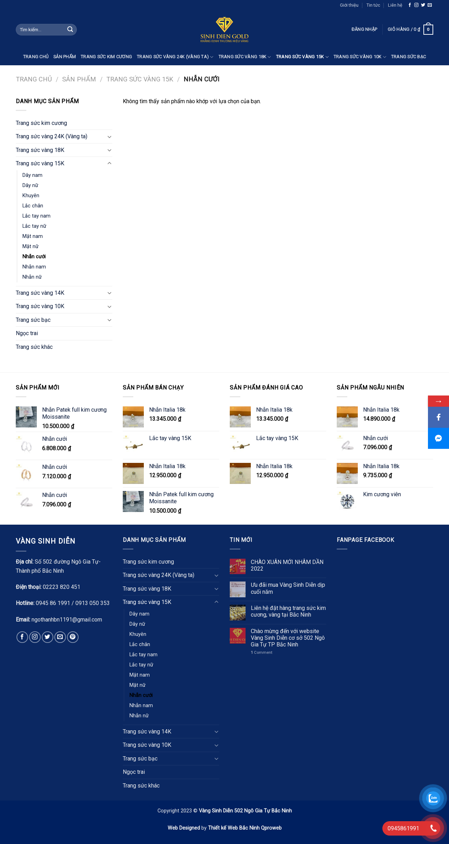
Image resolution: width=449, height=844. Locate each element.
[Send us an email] (430, 5)
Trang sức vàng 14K (40, 293)
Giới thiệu (349, 5)
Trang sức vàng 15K (302, 57)
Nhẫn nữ (32, 277)
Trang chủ (35, 56)
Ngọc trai (27, 333)
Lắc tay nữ (34, 226)
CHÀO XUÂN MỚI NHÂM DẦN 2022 (287, 565)
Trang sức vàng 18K (245, 57)
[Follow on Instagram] (416, 5)
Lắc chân (32, 206)
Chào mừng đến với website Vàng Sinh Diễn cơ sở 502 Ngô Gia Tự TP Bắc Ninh (288, 638)
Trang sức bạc (408, 56)
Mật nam (32, 236)
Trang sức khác (34, 347)
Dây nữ (30, 185)
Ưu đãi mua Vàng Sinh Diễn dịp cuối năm (288, 588)
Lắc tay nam (36, 216)
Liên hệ (395, 5)
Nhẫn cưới (34, 257)
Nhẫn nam (34, 267)
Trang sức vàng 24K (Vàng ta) (175, 57)
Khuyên (30, 196)
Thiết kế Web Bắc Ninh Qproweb (245, 828)
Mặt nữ (30, 247)
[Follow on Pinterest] (73, 637)
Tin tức (373, 5)
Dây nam (32, 175)
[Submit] (70, 30)
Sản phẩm (64, 56)
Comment (261, 652)
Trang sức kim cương (106, 56)
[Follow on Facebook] (410, 5)
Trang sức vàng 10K (360, 57)
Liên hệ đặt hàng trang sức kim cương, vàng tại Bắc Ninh (288, 611)
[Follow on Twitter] (423, 5)
